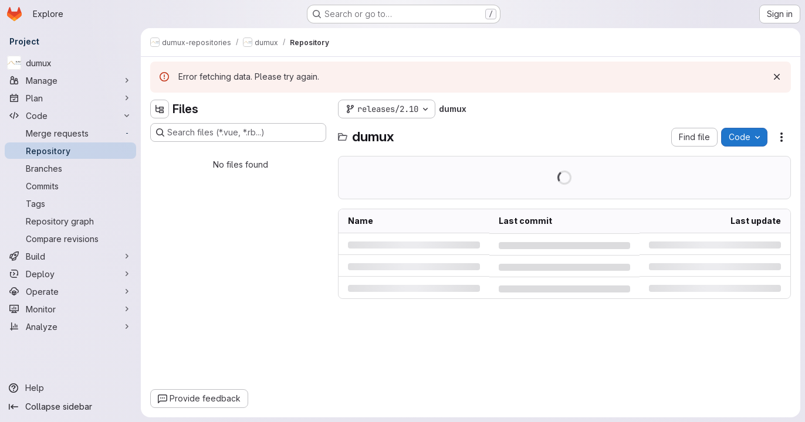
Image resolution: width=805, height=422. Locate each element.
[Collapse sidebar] (70, 407)
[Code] (70, 115)
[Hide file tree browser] (159, 109)
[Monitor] (70, 309)
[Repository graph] (70, 221)
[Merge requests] (70, 133)
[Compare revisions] (70, 238)
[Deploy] (70, 274)
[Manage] (70, 80)
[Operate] (70, 291)
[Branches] (70, 168)
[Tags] (70, 203)
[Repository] (70, 150)
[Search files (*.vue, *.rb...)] (238, 132)
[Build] (70, 256)
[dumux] (70, 63)
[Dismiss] (777, 77)
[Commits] (70, 186)
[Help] (70, 388)
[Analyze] (70, 326)
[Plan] (70, 98)
